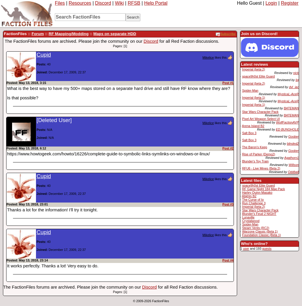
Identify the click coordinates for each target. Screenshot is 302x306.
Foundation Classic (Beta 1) (261, 235)
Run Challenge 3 (253, 203)
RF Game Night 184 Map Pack (263, 189)
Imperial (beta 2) (253, 69)
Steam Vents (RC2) (255, 228)
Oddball (293, 172)
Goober (293, 136)
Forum (38, 34)
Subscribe (226, 34)
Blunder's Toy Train (255, 161)
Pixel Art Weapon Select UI (261, 119)
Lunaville (248, 217)
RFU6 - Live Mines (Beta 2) (261, 168)
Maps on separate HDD (114, 34)
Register (289, 3)
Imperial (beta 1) (253, 97)
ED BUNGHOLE (287, 129)
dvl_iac (294, 87)
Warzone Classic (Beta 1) (260, 231)
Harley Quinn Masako (257, 192)
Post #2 (228, 148)
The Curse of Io (253, 199)
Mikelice (208, 57)
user (246, 248)
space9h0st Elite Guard (258, 76)
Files (60, 3)
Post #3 (228, 204)
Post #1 (228, 83)
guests (266, 248)
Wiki (119, 3)
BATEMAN (291, 108)
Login (271, 3)
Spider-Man (250, 90)
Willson (294, 165)
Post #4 (228, 260)
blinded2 (293, 143)
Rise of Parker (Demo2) (258, 154)
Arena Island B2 (253, 126)
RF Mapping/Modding (68, 34)
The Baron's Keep (254, 147)
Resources (80, 3)
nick (296, 73)
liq (297, 80)
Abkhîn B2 (249, 196)
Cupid (44, 55)
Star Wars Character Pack (260, 111)
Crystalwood (251, 221)
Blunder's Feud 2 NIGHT (259, 213)
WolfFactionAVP (287, 122)
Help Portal (156, 3)
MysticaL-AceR (288, 94)
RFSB (134, 3)
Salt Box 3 (249, 133)
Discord (103, 3)
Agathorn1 (291, 157)
